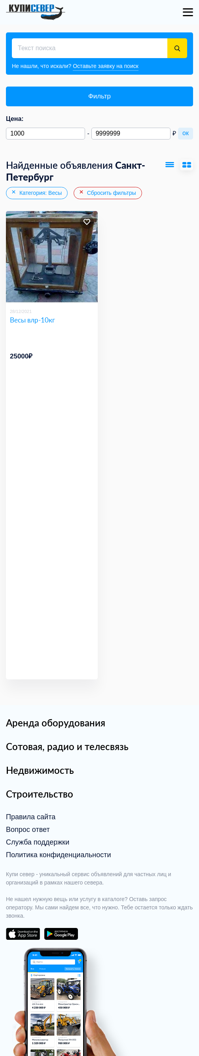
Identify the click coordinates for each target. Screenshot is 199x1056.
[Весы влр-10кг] (52, 257)
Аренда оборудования (55, 722)
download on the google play (61, 934)
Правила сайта (30, 817)
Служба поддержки (37, 842)
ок (185, 133)
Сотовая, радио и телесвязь (67, 746)
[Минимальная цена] (45, 134)
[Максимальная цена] (131, 134)
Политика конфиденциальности (58, 855)
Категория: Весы (36, 192)
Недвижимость (40, 770)
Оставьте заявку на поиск (105, 66)
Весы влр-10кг (32, 320)
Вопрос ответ (28, 829)
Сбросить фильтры (107, 192)
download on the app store (23, 934)
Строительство (39, 794)
